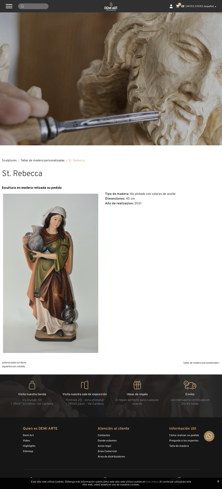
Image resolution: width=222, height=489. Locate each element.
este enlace (152, 482)
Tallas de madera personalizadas (43, 248)
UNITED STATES (198, 6)
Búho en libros (18, 449)
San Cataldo (18, 453)
